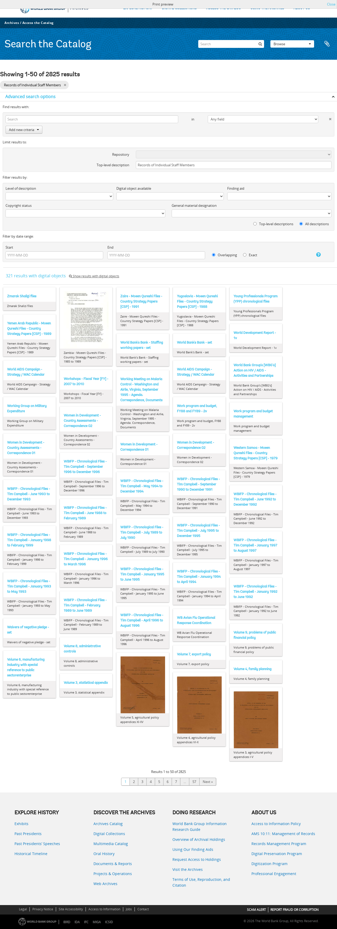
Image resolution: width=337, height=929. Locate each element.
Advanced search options (30, 96)
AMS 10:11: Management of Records (283, 833)
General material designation (194, 205)
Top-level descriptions (273, 224)
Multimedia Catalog (110, 843)
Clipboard (327, 44)
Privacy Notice (42, 909)
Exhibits (21, 823)
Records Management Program (278, 843)
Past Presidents (28, 833)
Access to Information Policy (276, 823)
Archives (11, 23)
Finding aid (235, 188)
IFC (86, 922)
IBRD (66, 922)
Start (9, 247)
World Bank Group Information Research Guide (199, 826)
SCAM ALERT (256, 909)
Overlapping (224, 255)
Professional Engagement (273, 873)
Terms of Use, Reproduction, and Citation (201, 882)
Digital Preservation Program (276, 853)
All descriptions (314, 224)
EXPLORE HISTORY (137, 8)
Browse (292, 44)
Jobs (129, 909)
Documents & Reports (112, 863)
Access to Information (104, 909)
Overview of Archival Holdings (198, 839)
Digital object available (133, 188)
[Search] (231, 44)
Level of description (21, 188)
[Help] (314, 254)
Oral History (104, 853)
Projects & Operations (112, 873)
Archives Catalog (108, 823)
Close (331, 4)
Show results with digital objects (94, 276)
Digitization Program (269, 863)
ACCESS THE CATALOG (223, 8)
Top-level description (113, 165)
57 (194, 781)
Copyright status (19, 205)
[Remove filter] (65, 85)
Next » (208, 781)
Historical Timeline (30, 853)
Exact (250, 255)
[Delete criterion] (324, 118)
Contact (143, 909)
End (110, 247)
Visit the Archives (187, 869)
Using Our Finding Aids (192, 849)
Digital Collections (109, 833)
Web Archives (105, 883)
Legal (23, 909)
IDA (77, 922)
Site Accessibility (71, 909)
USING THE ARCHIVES (267, 8)
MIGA (97, 922)
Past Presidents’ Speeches (37, 843)
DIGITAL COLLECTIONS (179, 8)
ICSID (109, 922)
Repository (120, 154)
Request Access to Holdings (196, 859)
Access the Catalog (38, 23)
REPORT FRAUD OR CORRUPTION (294, 909)
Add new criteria (24, 129)
